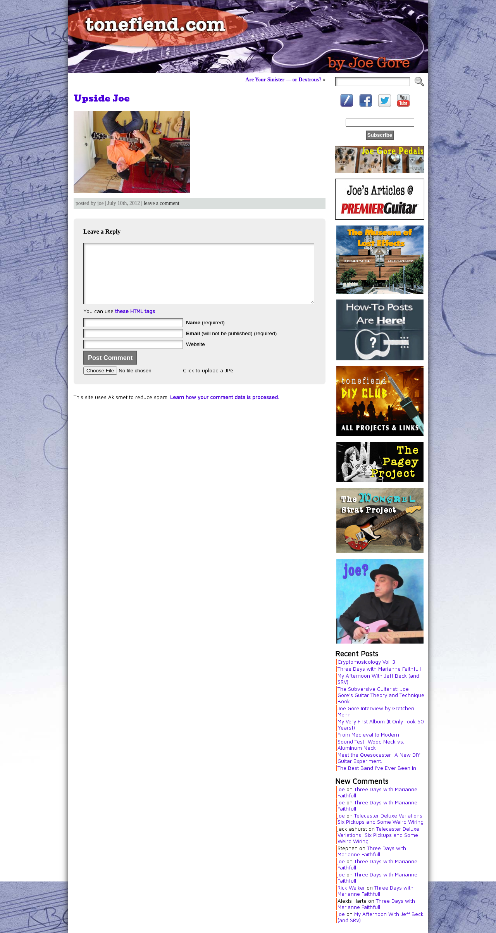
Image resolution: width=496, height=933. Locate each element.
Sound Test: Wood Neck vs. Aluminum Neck (371, 744)
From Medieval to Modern (368, 735)
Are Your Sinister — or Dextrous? (283, 80)
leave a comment (161, 203)
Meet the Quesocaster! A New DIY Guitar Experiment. (379, 758)
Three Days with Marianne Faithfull (379, 669)
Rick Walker (351, 888)
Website (195, 356)
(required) (205, 334)
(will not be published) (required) (231, 345)
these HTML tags (135, 323)
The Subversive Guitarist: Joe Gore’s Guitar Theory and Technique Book (381, 695)
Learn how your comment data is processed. (224, 409)
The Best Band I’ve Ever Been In (377, 768)
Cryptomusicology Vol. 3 (366, 662)
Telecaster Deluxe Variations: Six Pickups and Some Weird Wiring (381, 819)
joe (341, 789)
